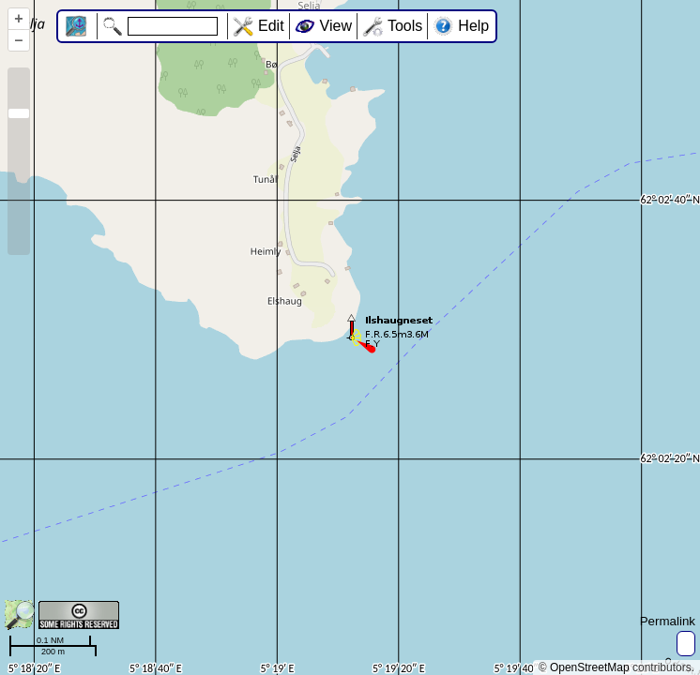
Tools (405, 26)
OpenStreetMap (590, 667)
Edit (271, 26)
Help (473, 26)
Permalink (667, 621)
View (336, 26)
